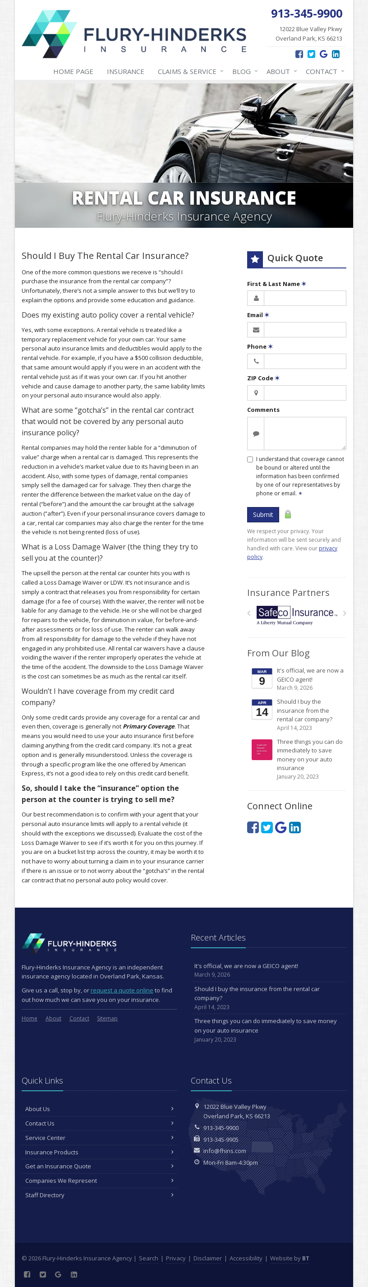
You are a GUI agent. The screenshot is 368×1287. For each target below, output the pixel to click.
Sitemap (107, 1018)
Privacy (176, 1258)
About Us (99, 1109)
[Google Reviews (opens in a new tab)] (323, 54)
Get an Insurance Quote (99, 1166)
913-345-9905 (221, 1139)
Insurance (125, 71)
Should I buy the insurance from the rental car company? (297, 714)
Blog (243, 71)
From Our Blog (278, 653)
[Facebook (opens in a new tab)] (299, 54)
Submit (263, 514)
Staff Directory (99, 1195)
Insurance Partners (288, 592)
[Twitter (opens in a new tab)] (311, 54)
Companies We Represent (99, 1180)
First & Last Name (276, 284)
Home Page (73, 71)
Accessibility (246, 1258)
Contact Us (99, 1123)
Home (29, 1018)
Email (258, 315)
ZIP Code (263, 378)
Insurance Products (99, 1152)
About (280, 71)
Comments (263, 410)
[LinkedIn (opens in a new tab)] (336, 54)
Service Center (99, 1138)
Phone (260, 346)
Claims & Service (189, 71)
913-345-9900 (221, 1128)
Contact (323, 71)
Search (148, 1258)
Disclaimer (207, 1258)
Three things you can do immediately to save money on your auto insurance (297, 759)
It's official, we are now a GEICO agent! (297, 679)
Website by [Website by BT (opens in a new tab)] (289, 1258)
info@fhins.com (224, 1151)
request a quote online (122, 990)
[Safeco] (297, 615)
